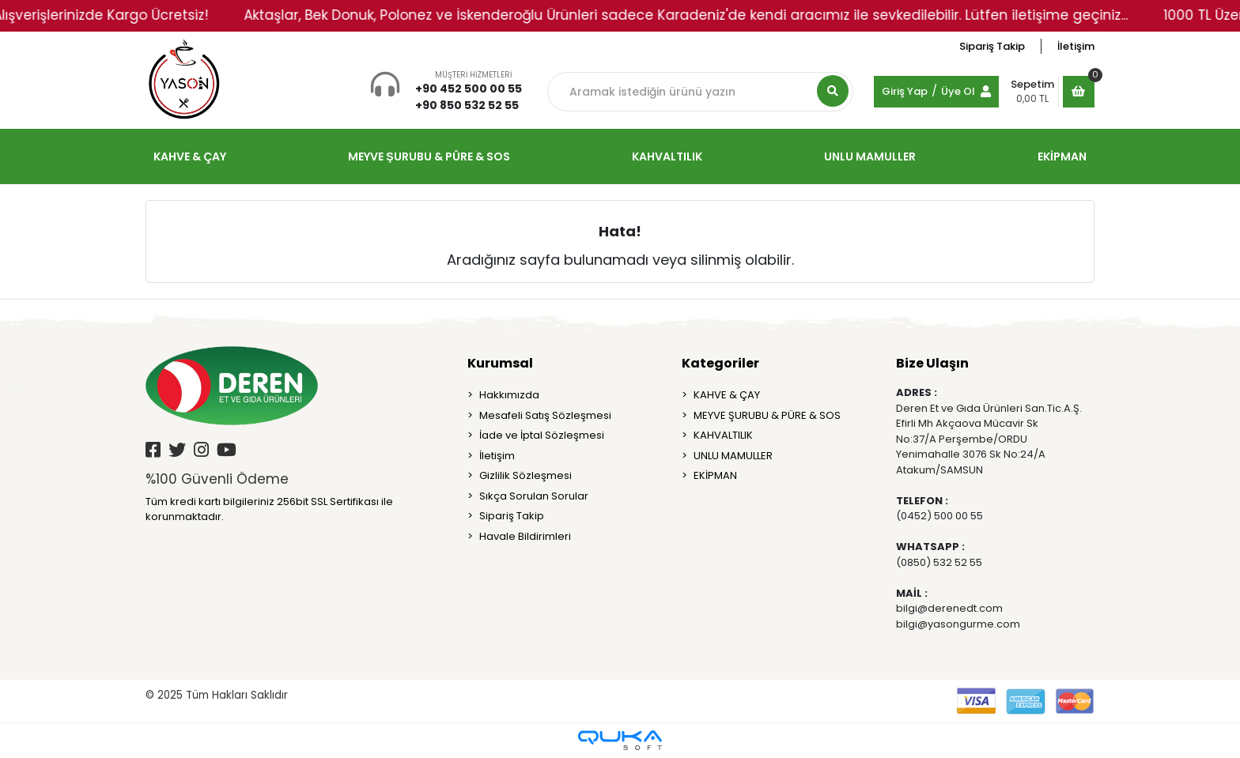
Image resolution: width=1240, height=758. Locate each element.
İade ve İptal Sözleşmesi (541, 435)
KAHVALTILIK (723, 435)
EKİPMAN (715, 475)
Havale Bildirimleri (525, 536)
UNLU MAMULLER (733, 455)
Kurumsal (500, 363)
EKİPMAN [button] (1062, 156)
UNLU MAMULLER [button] (870, 156)
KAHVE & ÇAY (727, 394)
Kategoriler (720, 363)
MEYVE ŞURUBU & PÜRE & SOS (767, 415)
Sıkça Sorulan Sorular (533, 495)
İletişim (1075, 46)
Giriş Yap (905, 91)
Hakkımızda (509, 394)
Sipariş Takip (992, 46)
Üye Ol (958, 91)
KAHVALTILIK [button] (667, 156)
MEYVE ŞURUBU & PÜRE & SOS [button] (428, 156)
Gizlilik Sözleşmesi (525, 475)
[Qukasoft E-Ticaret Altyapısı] (620, 740)
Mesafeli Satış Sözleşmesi (545, 415)
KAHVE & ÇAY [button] (189, 156)
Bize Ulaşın (932, 363)
